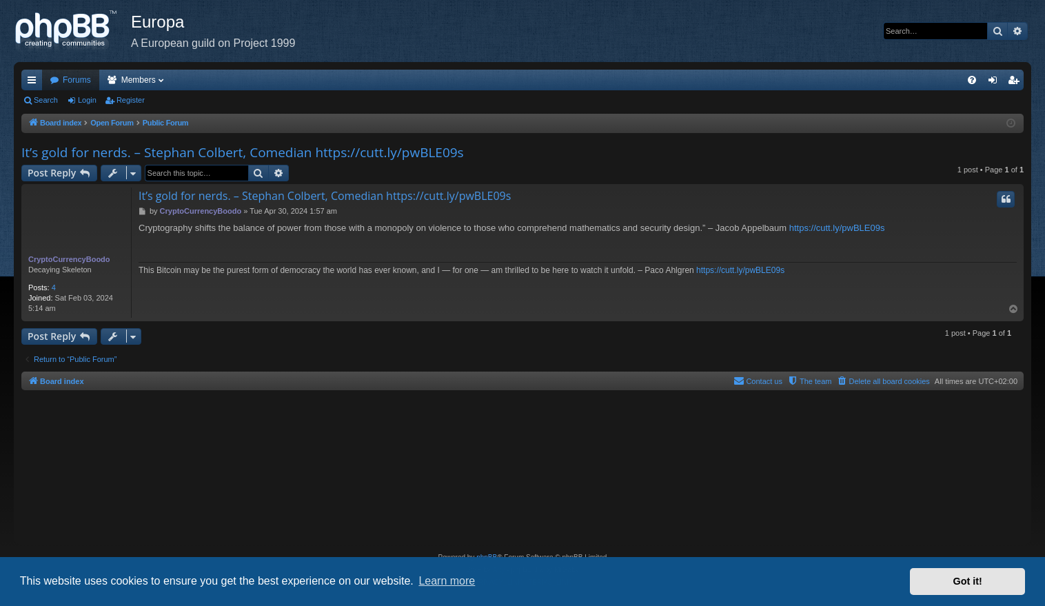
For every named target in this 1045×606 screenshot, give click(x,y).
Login (87, 100)
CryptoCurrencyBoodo (69, 259)
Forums (77, 80)
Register (130, 100)
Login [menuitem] (995, 82)
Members (138, 80)
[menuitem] (972, 80)
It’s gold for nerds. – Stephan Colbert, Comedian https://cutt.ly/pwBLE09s (242, 152)
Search (46, 100)
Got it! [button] (967, 581)
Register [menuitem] (1016, 82)
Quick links (34, 82)
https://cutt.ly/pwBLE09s (837, 228)
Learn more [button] (446, 581)
